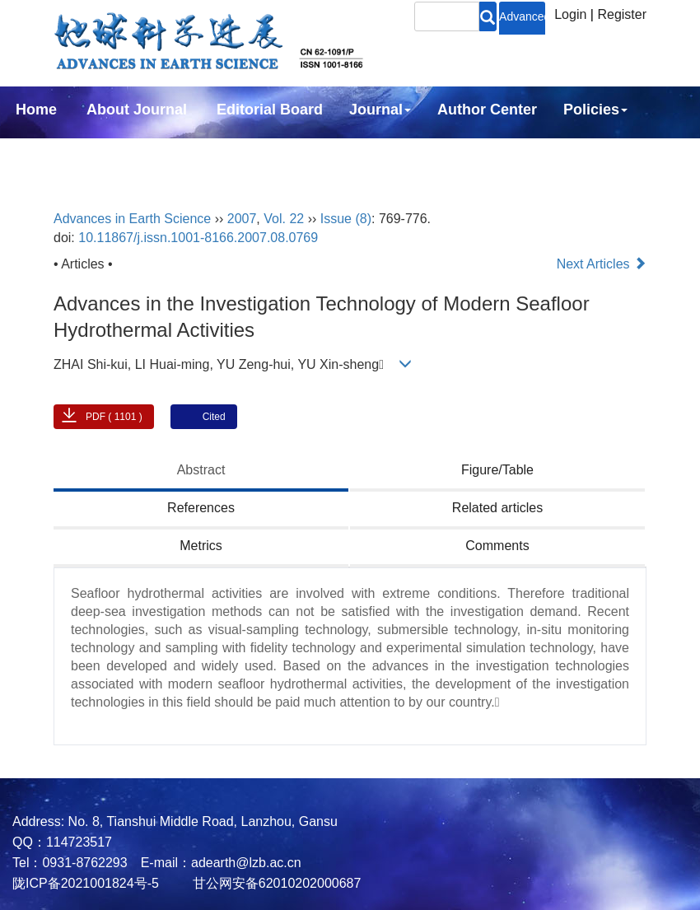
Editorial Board (270, 109)
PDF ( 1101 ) (114, 416)
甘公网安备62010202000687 (275, 883)
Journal (380, 109)
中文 (258, 154)
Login (570, 14)
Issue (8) (345, 219)
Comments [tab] (497, 546)
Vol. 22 (284, 219)
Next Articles (601, 264)
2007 (242, 219)
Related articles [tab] (497, 508)
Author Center (487, 109)
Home (36, 109)
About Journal (136, 109)
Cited (214, 416)
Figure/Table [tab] (497, 470)
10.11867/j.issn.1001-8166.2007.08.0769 (198, 238)
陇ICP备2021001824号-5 (85, 883)
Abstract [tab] (201, 470)
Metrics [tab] (201, 546)
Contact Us (175, 154)
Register (621, 14)
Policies (595, 109)
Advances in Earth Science (132, 219)
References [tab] (201, 508)
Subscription (61, 154)
